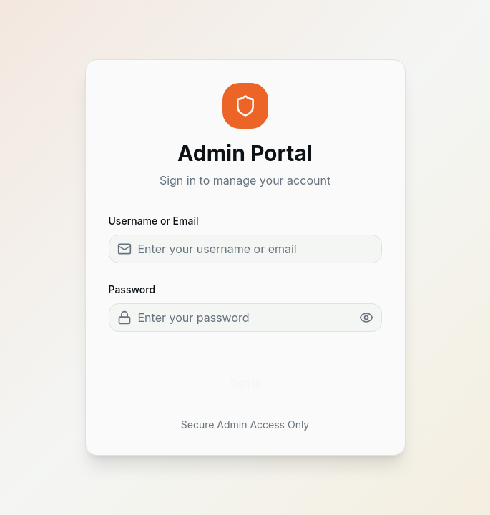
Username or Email (154, 221)
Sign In (245, 383)
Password (132, 289)
